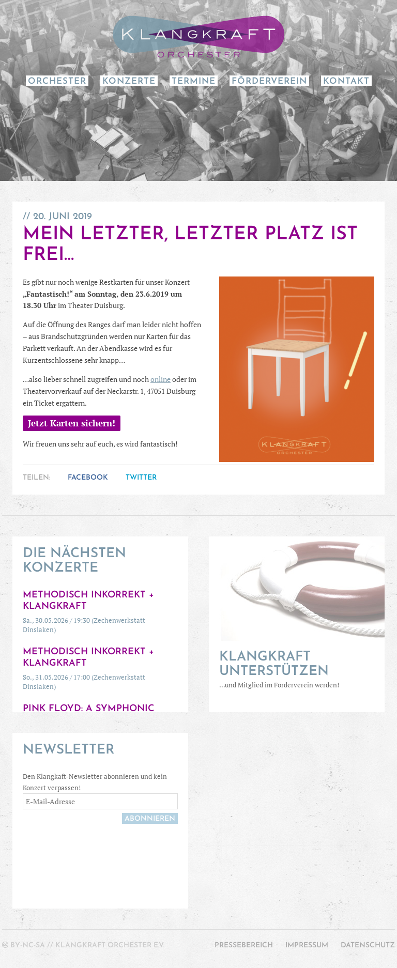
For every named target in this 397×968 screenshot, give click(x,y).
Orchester (57, 81)
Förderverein (269, 81)
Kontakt (346, 81)
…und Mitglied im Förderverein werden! (296, 669)
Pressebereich (244, 945)
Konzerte (129, 81)
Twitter (141, 478)
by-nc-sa (27, 945)
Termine (194, 81)
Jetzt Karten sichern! (71, 423)
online (160, 379)
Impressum (306, 945)
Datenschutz (368, 945)
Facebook (88, 478)
